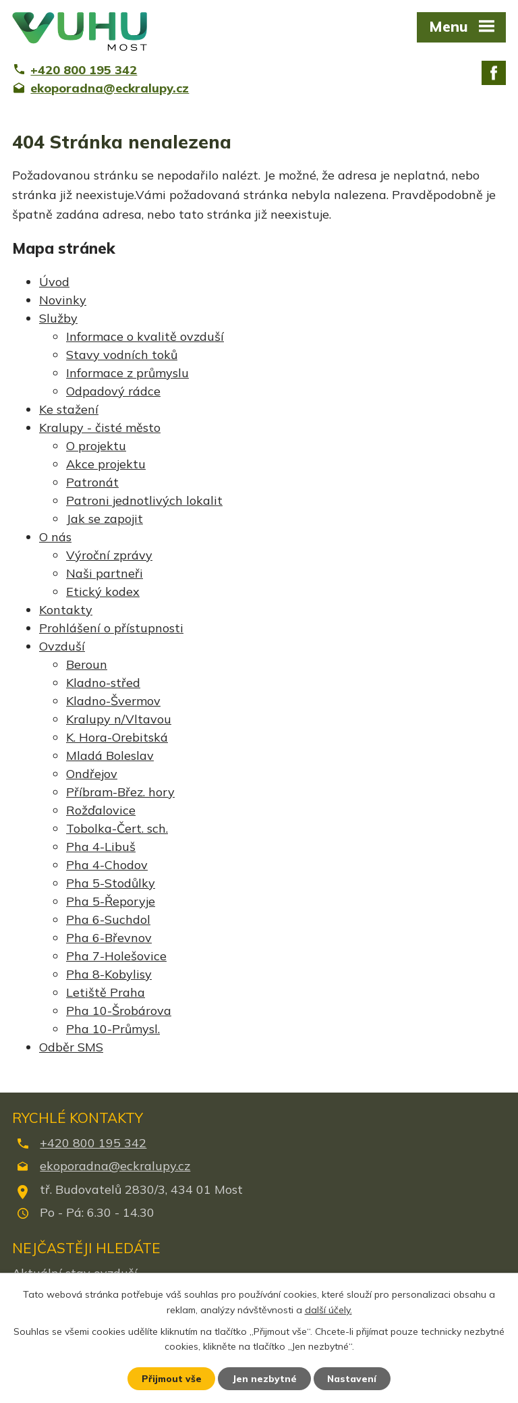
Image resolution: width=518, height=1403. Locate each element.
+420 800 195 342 (93, 1143)
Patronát (92, 482)
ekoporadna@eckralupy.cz (115, 1166)
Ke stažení (68, 409)
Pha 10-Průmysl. (113, 1029)
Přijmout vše (171, 1378)
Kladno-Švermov (113, 701)
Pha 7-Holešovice (116, 956)
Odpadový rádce (113, 391)
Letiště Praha (105, 992)
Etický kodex (103, 591)
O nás (55, 537)
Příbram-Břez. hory (120, 792)
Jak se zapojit (104, 518)
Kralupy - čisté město (100, 427)
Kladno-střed (103, 682)
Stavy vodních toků (121, 354)
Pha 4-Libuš (101, 846)
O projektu (96, 445)
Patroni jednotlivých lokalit (144, 500)
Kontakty (65, 609)
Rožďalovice (101, 810)
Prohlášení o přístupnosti (111, 628)
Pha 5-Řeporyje (110, 901)
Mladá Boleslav (110, 755)
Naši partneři (104, 573)
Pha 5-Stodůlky (110, 883)
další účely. (328, 1309)
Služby (58, 318)
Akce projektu (106, 464)
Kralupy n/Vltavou (118, 719)
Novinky (62, 300)
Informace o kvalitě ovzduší (145, 336)
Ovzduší (62, 646)
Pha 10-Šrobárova (118, 1010)
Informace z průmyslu (127, 373)
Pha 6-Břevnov (109, 937)
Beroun (86, 664)
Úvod (54, 282)
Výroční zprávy (109, 555)
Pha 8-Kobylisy (109, 974)
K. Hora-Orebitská (117, 737)
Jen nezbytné (265, 1378)
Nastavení (353, 1378)
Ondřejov (91, 773)
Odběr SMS (71, 1047)
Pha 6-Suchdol (108, 919)
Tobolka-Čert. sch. (117, 828)
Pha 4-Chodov (107, 865)
